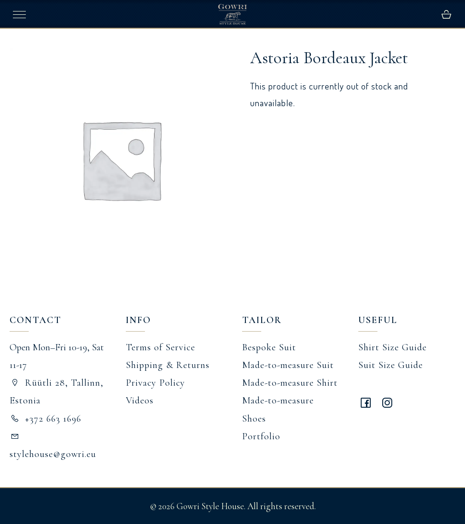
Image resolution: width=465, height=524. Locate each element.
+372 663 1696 (45, 418)
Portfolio (261, 436)
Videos (140, 400)
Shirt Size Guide (392, 347)
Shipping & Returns (168, 365)
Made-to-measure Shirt (290, 383)
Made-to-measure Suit (288, 365)
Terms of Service (160, 347)
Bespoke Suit (269, 347)
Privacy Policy (155, 383)
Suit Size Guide (390, 365)
